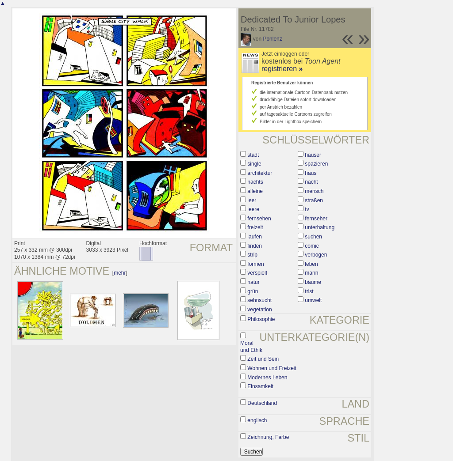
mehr (120, 273)
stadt (253, 155)
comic (312, 246)
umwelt (313, 300)
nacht (311, 182)
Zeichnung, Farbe (268, 437)
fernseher (316, 218)
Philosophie (261, 319)
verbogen (316, 255)
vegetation (259, 309)
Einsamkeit (260, 386)
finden (254, 246)
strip (252, 255)
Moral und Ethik (251, 346)
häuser (313, 155)
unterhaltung (319, 227)
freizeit (255, 227)
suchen (313, 237)
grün (252, 291)
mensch (314, 191)
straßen (314, 200)
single (254, 164)
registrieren (282, 68)
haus (310, 173)
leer (251, 200)
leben (311, 264)
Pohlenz (272, 39)
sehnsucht (259, 300)
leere (253, 209)
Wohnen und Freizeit (271, 368)
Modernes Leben (267, 377)
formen (255, 264)
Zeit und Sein (263, 359)
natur (253, 282)
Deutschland (262, 403)
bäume (313, 282)
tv (307, 209)
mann (311, 273)
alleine (255, 191)
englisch (257, 420)
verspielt (257, 273)
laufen (254, 237)
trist (309, 291)
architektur (259, 173)
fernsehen (259, 218)
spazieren (316, 164)
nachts (255, 182)
